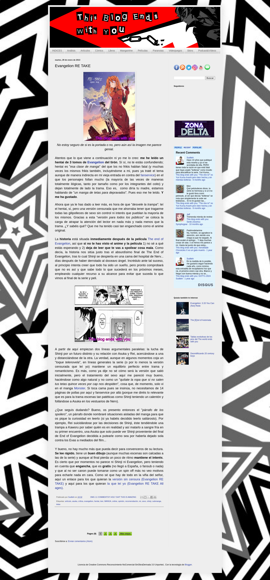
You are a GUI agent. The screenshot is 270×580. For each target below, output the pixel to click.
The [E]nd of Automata (200, 320)
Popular (197, 148)
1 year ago (189, 278)
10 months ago (196, 224)
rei (140, 501)
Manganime (126, 50)
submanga (156, 501)
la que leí (114, 483)
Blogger (188, 564)
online (114, 501)
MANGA (107, 501)
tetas (58, 504)
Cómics (99, 50)
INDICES (57, 50)
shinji (149, 501)
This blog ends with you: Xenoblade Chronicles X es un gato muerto (192, 248)
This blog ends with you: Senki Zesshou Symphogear (192, 221)
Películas (143, 50)
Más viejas (125, 533)
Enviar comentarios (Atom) (80, 541)
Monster (79, 388)
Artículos (85, 50)
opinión (121, 501)
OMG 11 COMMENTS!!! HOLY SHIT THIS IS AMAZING (113, 497)
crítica (80, 501)
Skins (190, 50)
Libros (111, 50)
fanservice (148, 175)
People (178, 148)
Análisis (71, 50)
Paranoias (158, 50)
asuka (74, 501)
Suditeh (190, 157)
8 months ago (199, 208)
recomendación (131, 501)
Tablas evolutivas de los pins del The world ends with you (201, 339)
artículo (68, 501)
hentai (96, 501)
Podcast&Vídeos (207, 50)
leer (101, 501)
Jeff (188, 214)
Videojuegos (175, 50)
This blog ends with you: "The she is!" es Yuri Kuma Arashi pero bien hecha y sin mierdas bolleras (194, 177)
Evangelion (95, 162)
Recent (187, 148)
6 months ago (199, 180)
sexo (144, 501)
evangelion (88, 501)
